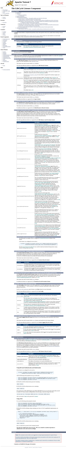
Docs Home (5, 9)
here (34, 444)
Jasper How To (41, 95)
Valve (4, 47)
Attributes (18, 13)
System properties (6, 69)
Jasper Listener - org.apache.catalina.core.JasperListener (30, 19)
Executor (4, 22)
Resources (5, 45)
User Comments (6, 13)
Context (4, 31)
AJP (4, 27)
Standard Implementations (21, 17)
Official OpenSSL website (32, 74)
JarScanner (5, 40)
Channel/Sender (6, 56)
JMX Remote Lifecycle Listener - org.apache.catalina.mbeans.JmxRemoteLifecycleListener (37, 29)
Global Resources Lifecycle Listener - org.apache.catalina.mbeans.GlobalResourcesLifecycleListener (38, 20)
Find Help (33, 441)
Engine (4, 32)
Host (4, 33)
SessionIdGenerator (7, 46)
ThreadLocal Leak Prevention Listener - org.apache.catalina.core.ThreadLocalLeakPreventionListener (39, 24)
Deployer (5, 60)
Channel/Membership (7, 54)
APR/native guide (34, 61)
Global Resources (6, 38)
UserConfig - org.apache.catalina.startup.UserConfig (29, 25)
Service (4, 18)
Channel (4, 53)
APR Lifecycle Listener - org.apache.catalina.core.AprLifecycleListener (33, 18)
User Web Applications (24, 289)
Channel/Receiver (6, 57)
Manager (4, 43)
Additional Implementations (21, 27)
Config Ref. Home (6, 10)
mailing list (56, 441)
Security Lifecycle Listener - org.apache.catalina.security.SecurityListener (33, 23)
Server (4, 17)
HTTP (4, 26)
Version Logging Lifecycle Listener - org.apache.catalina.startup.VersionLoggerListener (36, 26)
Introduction (18, 12)
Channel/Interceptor (7, 58)
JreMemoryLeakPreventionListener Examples (30, 22)
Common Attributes (23, 14)
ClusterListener (6, 61)
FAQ (4, 12)
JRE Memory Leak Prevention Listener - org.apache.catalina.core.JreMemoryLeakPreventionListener (38, 21)
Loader (4, 42)
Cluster (4, 34)
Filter (4, 65)
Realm (4, 44)
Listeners (5, 41)
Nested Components (20, 16)
